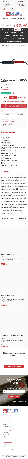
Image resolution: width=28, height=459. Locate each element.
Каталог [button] (5, 18)
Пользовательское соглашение (11, 435)
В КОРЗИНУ (12, 97)
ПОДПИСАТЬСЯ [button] (14, 393)
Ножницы (21, 32)
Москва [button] (11, 119)
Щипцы (24, 29)
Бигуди (6, 38)
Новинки (10, 21)
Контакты (18, 21)
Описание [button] (20, 114)
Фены (3, 29)
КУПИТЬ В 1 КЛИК (22, 97)
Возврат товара (7, 423)
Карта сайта (7, 430)
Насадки (13, 32)
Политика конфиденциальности (11, 445)
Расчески (6, 32)
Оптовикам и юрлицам (18, 18)
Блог (5, 441)
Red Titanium (8, 167)
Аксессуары (20, 38)
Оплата (5, 420)
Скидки (5, 443)
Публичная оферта (8, 433)
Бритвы (13, 38)
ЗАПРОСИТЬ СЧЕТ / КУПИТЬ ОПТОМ (14, 101)
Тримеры (15, 35)
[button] (7, 5)
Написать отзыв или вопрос (14, 363)
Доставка (6, 418)
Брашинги (7, 35)
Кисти (21, 35)
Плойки (17, 29)
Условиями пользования (17, 397)
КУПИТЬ (2, 261)
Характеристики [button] (7, 114)
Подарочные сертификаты (14, 41)
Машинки (10, 29)
